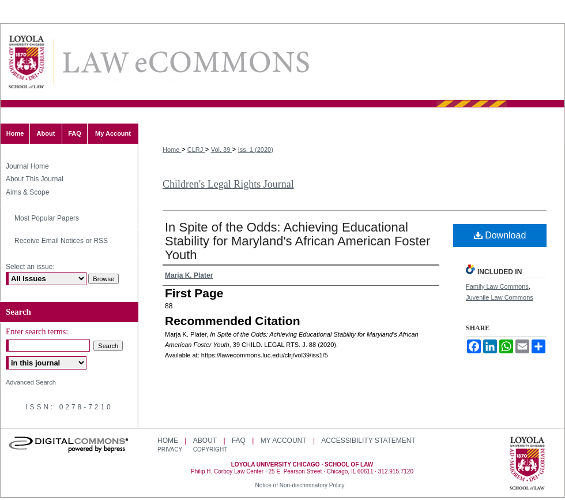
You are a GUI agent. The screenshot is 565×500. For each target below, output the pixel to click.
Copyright (210, 449)
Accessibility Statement (368, 440)
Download (500, 235)
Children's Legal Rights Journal (228, 184)
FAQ (239, 440)
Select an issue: (30, 267)
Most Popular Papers (46, 218)
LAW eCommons (185, 62)
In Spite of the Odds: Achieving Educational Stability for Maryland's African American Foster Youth (297, 241)
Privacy (170, 449)
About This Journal (34, 179)
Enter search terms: (37, 331)
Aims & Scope (27, 192)
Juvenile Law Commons (499, 297)
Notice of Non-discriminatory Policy (299, 485)
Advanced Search (31, 382)
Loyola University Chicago (527, 464)
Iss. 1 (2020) (255, 149)
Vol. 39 (221, 149)
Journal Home (27, 166)
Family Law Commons (497, 286)
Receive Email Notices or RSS (61, 241)
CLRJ (196, 149)
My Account (284, 440)
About (205, 440)
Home (172, 149)
